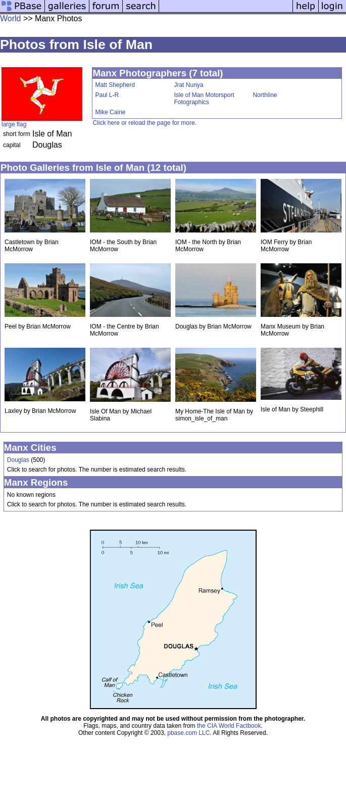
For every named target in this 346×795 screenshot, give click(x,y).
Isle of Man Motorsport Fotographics (204, 98)
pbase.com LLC (188, 732)
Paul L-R (107, 95)
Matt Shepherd (115, 84)
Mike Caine (110, 112)
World (10, 18)
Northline (265, 95)
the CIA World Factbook (229, 725)
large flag (14, 124)
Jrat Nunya (188, 84)
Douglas (18, 459)
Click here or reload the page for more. (144, 122)
